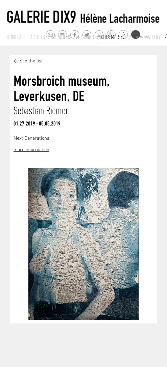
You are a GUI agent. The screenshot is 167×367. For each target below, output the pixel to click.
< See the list (28, 61)
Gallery (152, 37)
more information (31, 150)
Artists (37, 37)
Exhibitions (60, 37)
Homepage (16, 37)
